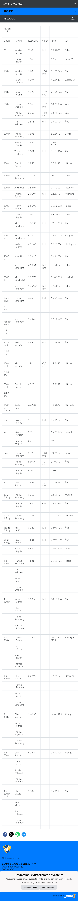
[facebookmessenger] (23, 834)
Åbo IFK (41, 11)
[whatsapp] (17, 834)
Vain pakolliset (48, 887)
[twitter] (11, 834)
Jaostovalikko (41, 3)
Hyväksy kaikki (30, 887)
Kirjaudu (39, 18)
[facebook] (5, 834)
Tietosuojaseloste (10, 858)
